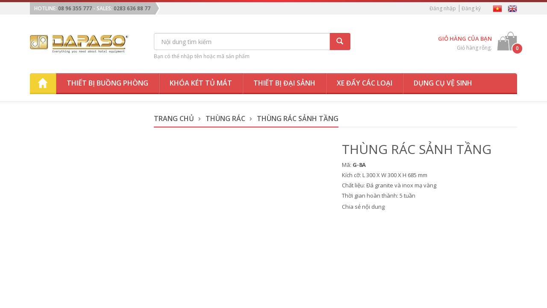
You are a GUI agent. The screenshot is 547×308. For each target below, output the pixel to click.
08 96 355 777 (75, 8)
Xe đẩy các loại (364, 83)
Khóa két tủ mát (201, 83)
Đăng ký (471, 8)
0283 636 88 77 (132, 8)
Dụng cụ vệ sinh (443, 83)
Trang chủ (174, 118)
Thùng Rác (225, 118)
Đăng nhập (442, 8)
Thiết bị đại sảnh (284, 83)
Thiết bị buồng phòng (107, 83)
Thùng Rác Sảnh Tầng (297, 118)
